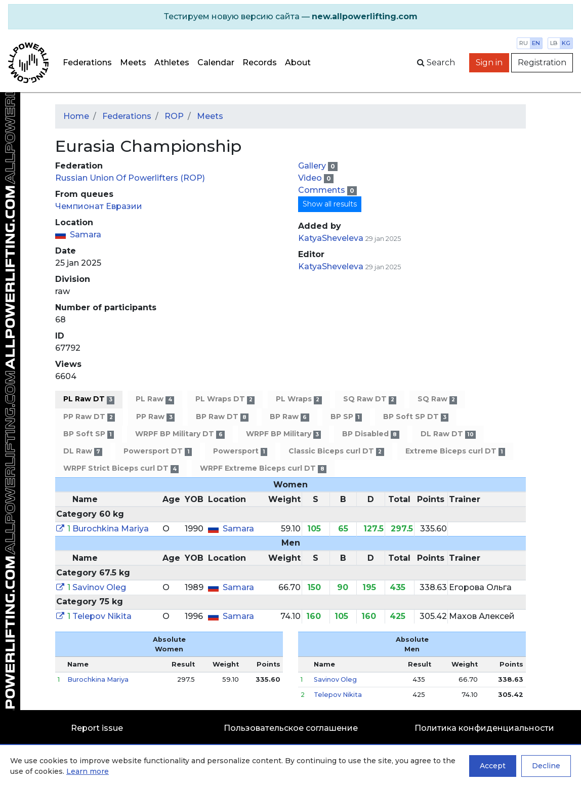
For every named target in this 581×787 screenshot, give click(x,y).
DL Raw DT (448, 434)
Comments (322, 190)
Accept (493, 765)
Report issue (97, 728)
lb (554, 43)
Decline (546, 765)
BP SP (346, 417)
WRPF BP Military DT (179, 434)
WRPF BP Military (283, 434)
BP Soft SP (88, 434)
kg (566, 43)
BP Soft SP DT (415, 417)
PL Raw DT (88, 399)
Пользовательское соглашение (291, 728)
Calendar (215, 62)
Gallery (313, 166)
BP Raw (289, 417)
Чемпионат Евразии (98, 206)
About (298, 62)
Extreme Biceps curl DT (455, 451)
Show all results (330, 204)
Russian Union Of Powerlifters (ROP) (130, 178)
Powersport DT (157, 451)
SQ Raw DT (369, 399)
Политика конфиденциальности (484, 728)
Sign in (489, 62)
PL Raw (155, 399)
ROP (174, 116)
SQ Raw (437, 399)
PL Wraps (298, 399)
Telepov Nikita (102, 616)
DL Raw (82, 451)
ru (523, 43)
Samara (85, 234)
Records (259, 62)
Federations (87, 62)
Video (311, 178)
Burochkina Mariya (110, 528)
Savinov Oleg (99, 587)
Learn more (87, 771)
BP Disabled (370, 434)
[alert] (290, 16)
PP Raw (155, 417)
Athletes (171, 62)
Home (76, 116)
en (536, 43)
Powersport (240, 451)
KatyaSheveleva (330, 238)
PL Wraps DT (225, 399)
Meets (133, 62)
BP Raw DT (222, 417)
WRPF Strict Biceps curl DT (121, 468)
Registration (542, 62)
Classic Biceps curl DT (336, 451)
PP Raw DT (89, 417)
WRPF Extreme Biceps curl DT (263, 468)
